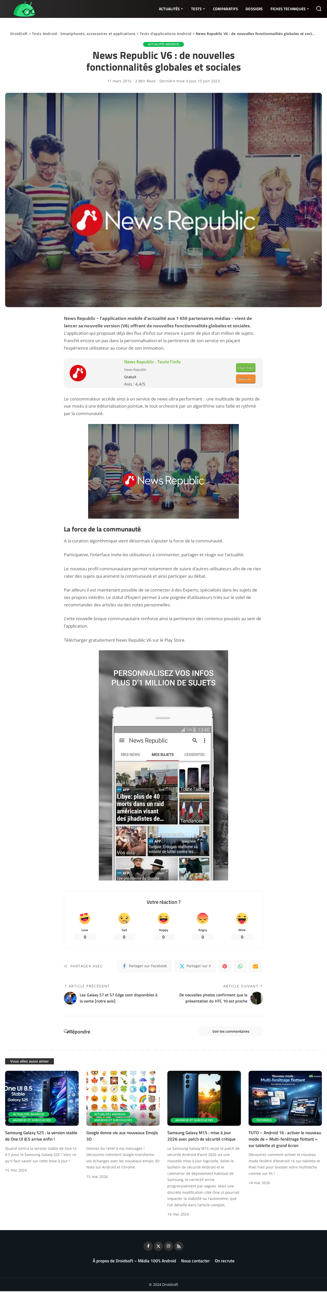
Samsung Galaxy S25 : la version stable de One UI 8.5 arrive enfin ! (41, 1136)
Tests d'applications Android (165, 33)
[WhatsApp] (240, 966)
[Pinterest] (224, 966)
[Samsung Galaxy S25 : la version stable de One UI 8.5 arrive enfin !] (42, 1099)
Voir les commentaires (229, 1032)
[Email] (255, 966)
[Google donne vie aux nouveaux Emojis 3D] (123, 1099)
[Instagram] (168, 1247)
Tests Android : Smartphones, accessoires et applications (83, 33)
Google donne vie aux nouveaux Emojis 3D (122, 1136)
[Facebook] (144, 966)
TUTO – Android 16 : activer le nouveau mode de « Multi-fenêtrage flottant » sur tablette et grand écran (285, 1140)
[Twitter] (195, 966)
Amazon (244, 378)
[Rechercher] (319, 9)
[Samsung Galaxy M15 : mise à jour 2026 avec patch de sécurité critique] (204, 1099)
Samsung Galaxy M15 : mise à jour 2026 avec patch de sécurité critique (201, 1136)
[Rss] (178, 1247)
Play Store (245, 367)
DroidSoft (19, 33)
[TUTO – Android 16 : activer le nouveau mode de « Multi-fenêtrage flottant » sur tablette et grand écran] (285, 1099)
